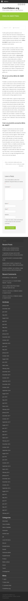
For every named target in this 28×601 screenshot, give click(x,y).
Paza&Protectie (6, 555)
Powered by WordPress (7, 596)
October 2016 (5, 447)
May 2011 (4, 507)
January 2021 (5, 352)
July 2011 (4, 500)
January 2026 (5, 305)
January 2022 (5, 334)
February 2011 (5, 513)
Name (7, 203)
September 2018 (6, 390)
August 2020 (5, 359)
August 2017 (5, 425)
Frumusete (5, 530)
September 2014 (6, 466)
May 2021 (4, 349)
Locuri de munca (6, 540)
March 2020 (5, 365)
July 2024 (4, 321)
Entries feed (6, 582)
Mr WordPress (5, 277)
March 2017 (5, 437)
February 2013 (5, 472)
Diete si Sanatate (6, 527)
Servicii (4, 565)
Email (6, 209)
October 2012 (5, 485)
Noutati (4, 549)
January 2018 (5, 412)
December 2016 (6, 444)
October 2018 (5, 387)
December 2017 (6, 415)
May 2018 (4, 400)
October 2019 (5, 378)
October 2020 (5, 356)
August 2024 (5, 318)
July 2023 (4, 324)
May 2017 (4, 431)
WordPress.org (6, 588)
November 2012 (6, 482)
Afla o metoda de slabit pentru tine (13, 162)
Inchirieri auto (5, 533)
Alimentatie (16, 27)
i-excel (17, 596)
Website (7, 214)
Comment (8, 187)
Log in (4, 579)
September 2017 (6, 422)
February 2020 (5, 368)
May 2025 (4, 315)
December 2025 (6, 308)
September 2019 (6, 381)
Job (3, 536)
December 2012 (6, 478)
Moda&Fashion (6, 546)
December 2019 (6, 371)
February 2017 (5, 441)
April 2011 (4, 510)
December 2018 (6, 384)
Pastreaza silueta (6, 552)
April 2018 (4, 403)
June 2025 (4, 311)
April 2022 (4, 330)
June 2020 (4, 362)
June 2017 (4, 428)
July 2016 (4, 456)
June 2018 (4, 397)
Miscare (4, 543)
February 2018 (5, 409)
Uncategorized (5, 571)
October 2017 (5, 419)
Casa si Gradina (6, 524)
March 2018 (5, 406)
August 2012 (5, 491)
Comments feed (7, 585)
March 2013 (5, 469)
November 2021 (6, 337)
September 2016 (6, 450)
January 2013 (5, 475)
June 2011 (4, 504)
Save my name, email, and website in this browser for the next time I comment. (14, 221)
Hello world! (14, 277)
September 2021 (6, 343)
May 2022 (4, 327)
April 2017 (4, 434)
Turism (4, 568)
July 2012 (4, 494)
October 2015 (5, 463)
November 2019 (6, 374)
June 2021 (4, 346)
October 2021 (5, 340)
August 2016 (5, 453)
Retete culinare (6, 562)
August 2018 (5, 393)
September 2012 (6, 488)
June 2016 (4, 459)
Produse (4, 559)
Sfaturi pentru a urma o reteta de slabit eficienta (15, 165)
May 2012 (4, 497)
